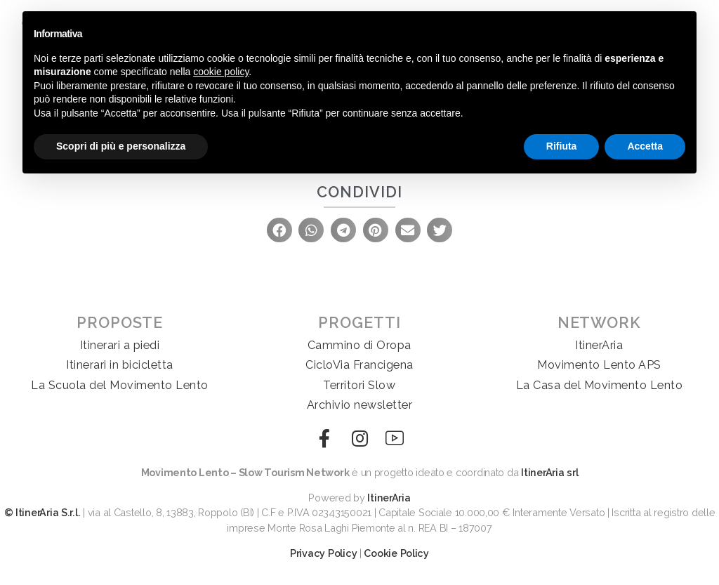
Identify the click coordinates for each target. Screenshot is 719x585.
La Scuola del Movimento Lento (120, 385)
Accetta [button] (645, 146)
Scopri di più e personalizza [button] (120, 146)
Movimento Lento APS (599, 365)
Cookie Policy (396, 553)
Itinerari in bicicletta (119, 365)
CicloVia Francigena (359, 365)
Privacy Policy (323, 553)
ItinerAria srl (549, 472)
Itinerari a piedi (120, 345)
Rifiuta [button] (561, 146)
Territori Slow (359, 385)
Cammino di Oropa (359, 345)
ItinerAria (599, 345)
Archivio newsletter (360, 405)
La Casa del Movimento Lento (599, 385)
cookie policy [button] (221, 71)
